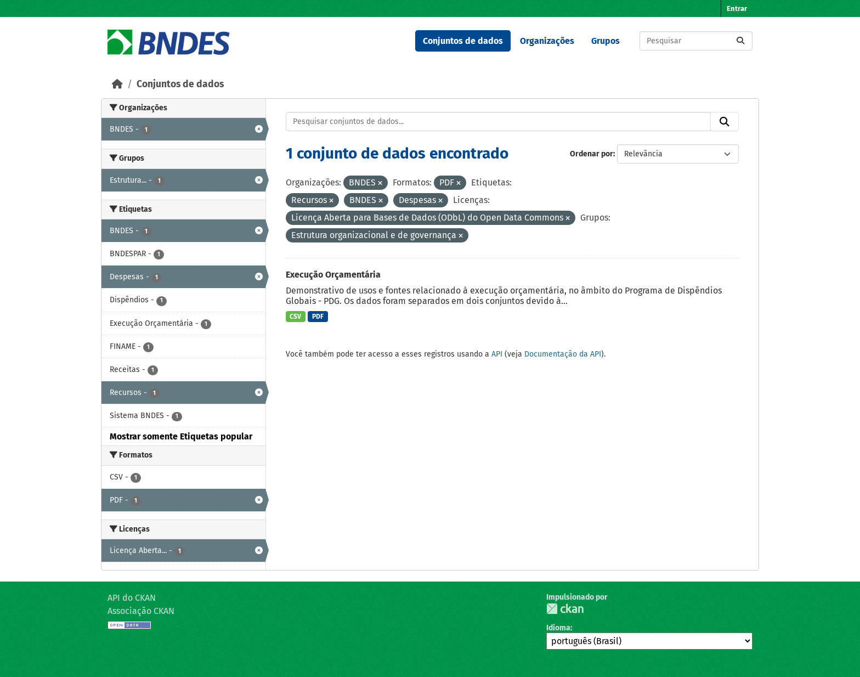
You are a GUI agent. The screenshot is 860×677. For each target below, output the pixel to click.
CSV (295, 316)
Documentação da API (562, 354)
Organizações (547, 41)
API (496, 354)
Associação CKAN (141, 611)
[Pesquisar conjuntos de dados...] (696, 40)
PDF (318, 316)
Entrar (737, 8)
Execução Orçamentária (333, 274)
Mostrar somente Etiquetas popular (181, 436)
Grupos (605, 41)
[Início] (117, 84)
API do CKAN (132, 598)
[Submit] (740, 40)
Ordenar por (591, 154)
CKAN (565, 608)
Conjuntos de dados (463, 41)
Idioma (558, 628)
